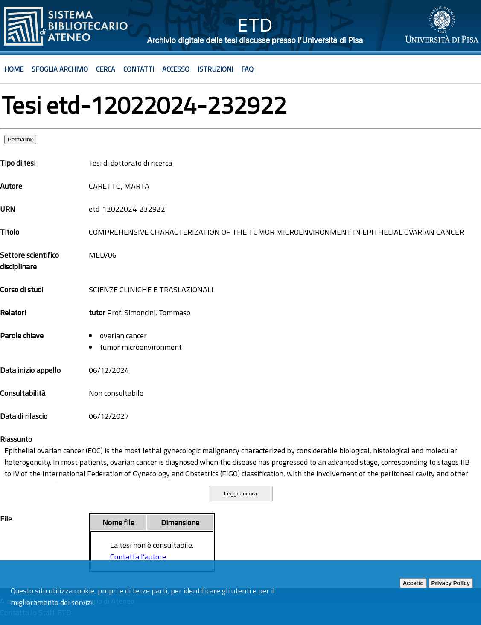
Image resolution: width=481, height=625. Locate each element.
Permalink (20, 139)
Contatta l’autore (138, 556)
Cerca (105, 69)
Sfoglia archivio (60, 69)
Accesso (175, 69)
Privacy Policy (450, 583)
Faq (247, 69)
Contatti (138, 69)
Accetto (413, 583)
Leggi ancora (240, 493)
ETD (255, 25)
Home (13, 69)
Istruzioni (215, 69)
